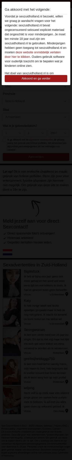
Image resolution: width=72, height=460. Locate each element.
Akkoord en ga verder (36, 78)
